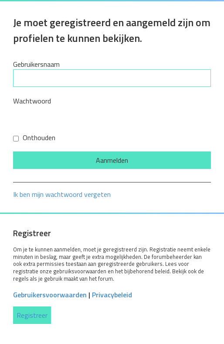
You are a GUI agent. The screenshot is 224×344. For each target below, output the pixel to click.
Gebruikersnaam (36, 64)
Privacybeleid (112, 294)
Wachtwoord (32, 101)
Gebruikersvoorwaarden (50, 294)
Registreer (32, 315)
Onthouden (34, 137)
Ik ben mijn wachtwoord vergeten (62, 194)
